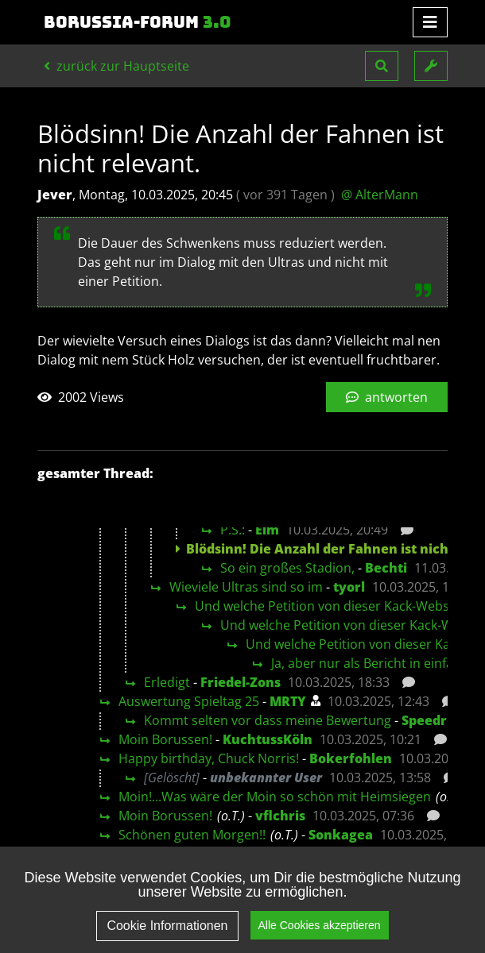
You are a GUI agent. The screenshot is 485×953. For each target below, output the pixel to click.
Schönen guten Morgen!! (192, 834)
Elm (267, 529)
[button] (381, 66)
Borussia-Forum (137, 22)
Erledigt (167, 682)
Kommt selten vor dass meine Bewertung (267, 720)
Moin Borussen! (165, 739)
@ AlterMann (379, 194)
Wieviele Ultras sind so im (246, 587)
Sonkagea (340, 834)
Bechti (386, 568)
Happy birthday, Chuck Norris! (208, 758)
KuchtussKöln (267, 739)
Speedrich (434, 720)
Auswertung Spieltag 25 (188, 701)
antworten (387, 397)
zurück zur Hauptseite (116, 66)
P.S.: (232, 529)
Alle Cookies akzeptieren (319, 925)
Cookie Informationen (167, 925)
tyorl (349, 587)
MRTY (288, 701)
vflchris (280, 815)
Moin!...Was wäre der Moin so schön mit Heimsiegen (274, 796)
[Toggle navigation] (430, 22)
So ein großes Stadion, (287, 568)
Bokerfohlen (350, 758)
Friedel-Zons (240, 682)
